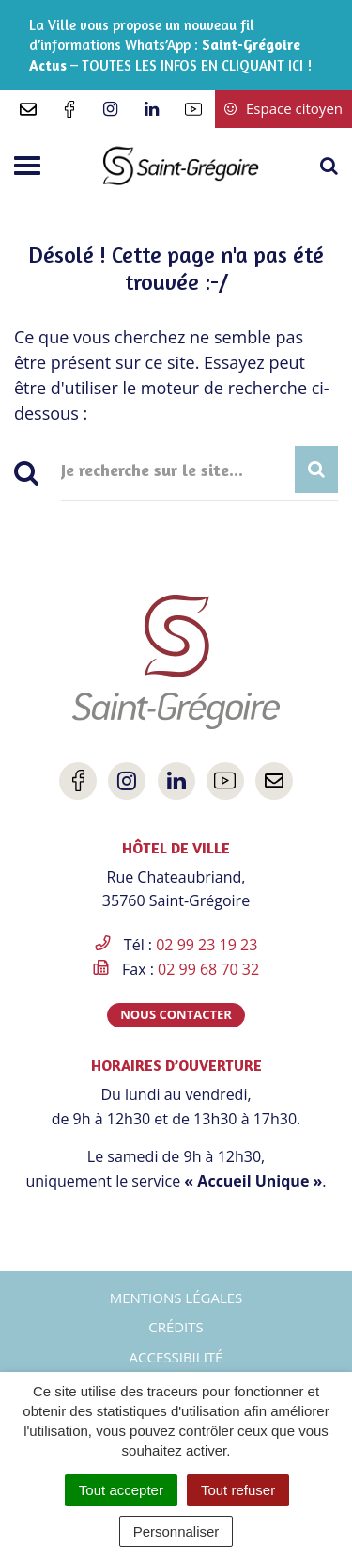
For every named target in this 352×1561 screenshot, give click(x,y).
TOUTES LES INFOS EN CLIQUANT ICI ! (197, 65)
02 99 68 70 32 (208, 969)
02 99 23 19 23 (206, 944)
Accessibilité (176, 1356)
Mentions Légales (176, 1297)
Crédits (176, 1326)
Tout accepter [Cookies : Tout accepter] (121, 1490)
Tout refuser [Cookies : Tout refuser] (238, 1490)
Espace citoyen (283, 108)
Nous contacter (176, 1014)
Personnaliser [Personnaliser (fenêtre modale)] (176, 1531)
